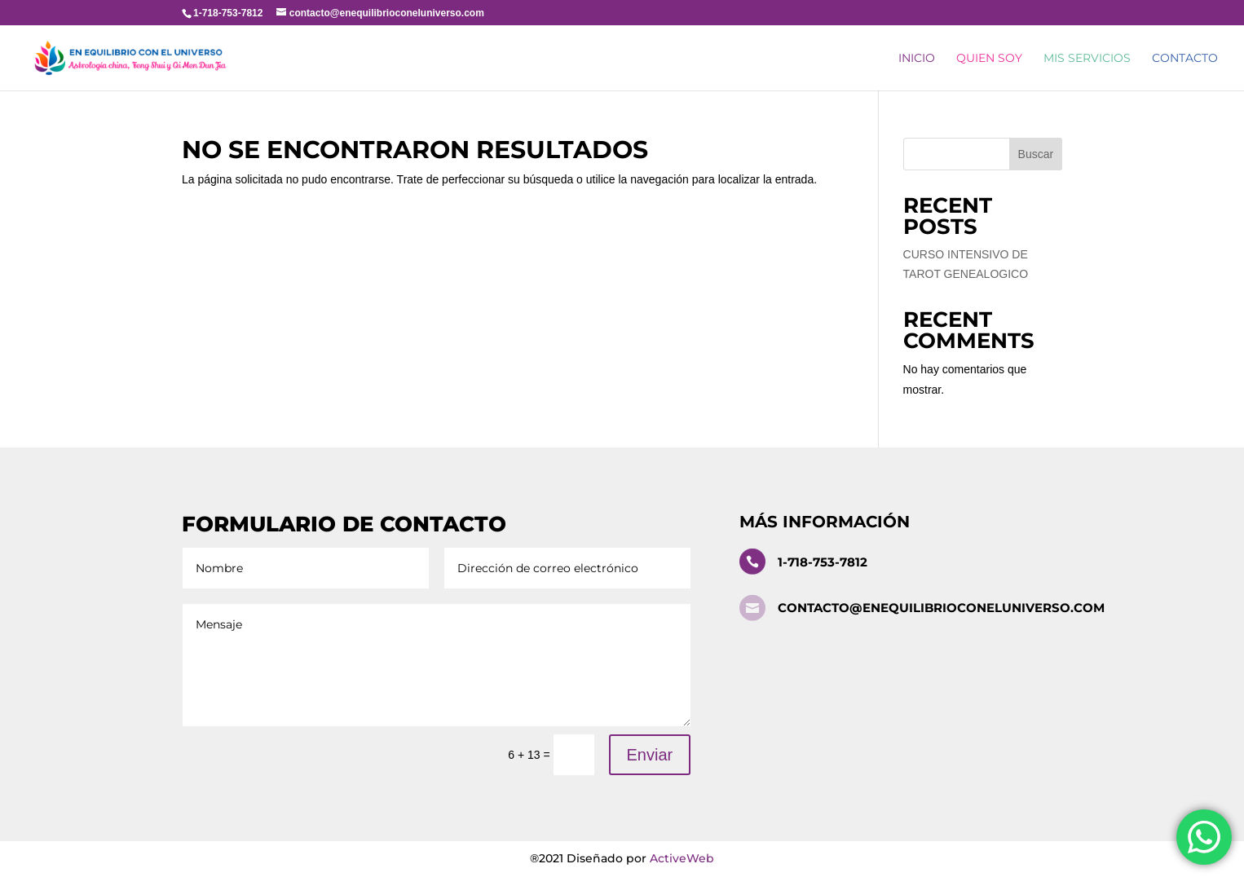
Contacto (1185, 58)
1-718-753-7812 (822, 562)
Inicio (916, 58)
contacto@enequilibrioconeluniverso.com (941, 607)
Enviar (650, 755)
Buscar (1036, 154)
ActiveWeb (682, 858)
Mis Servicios (1087, 58)
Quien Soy (989, 58)
